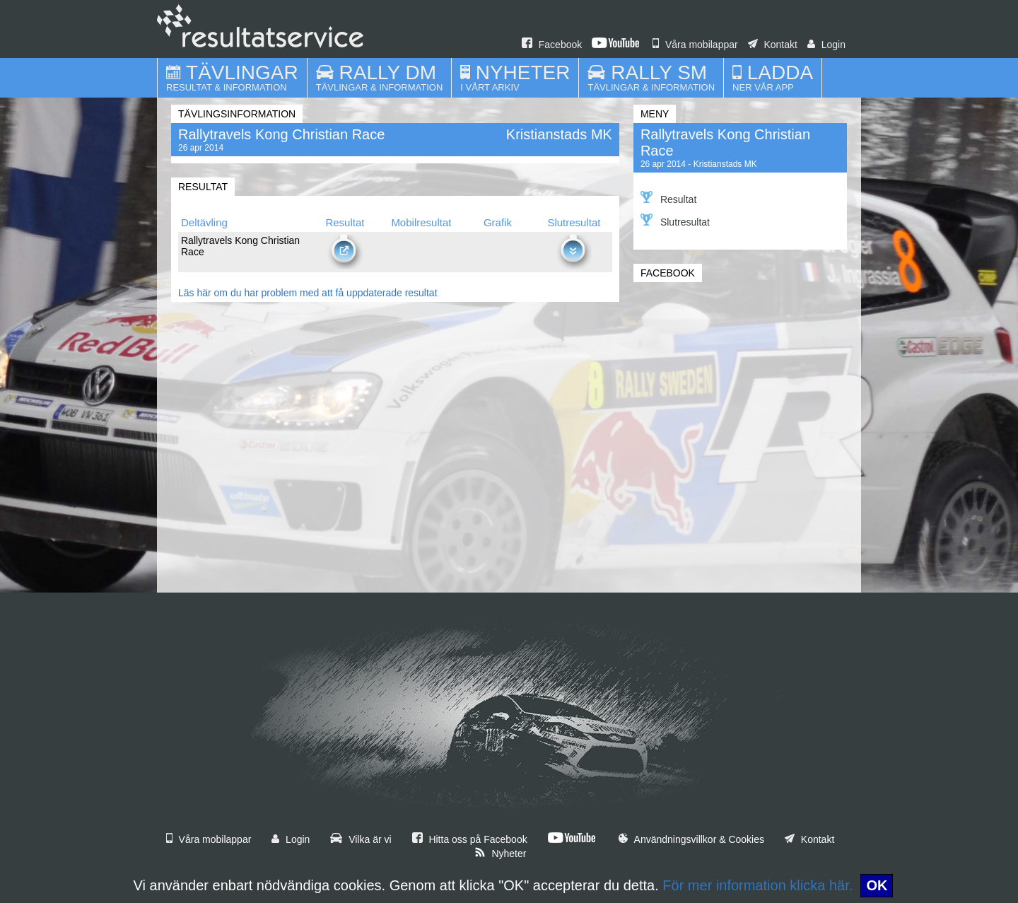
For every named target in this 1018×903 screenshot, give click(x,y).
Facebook (552, 44)
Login (826, 44)
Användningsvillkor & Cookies (691, 839)
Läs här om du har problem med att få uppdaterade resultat (308, 292)
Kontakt (772, 44)
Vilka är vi (360, 839)
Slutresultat (675, 221)
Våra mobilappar (695, 44)
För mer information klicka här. (757, 885)
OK (876, 885)
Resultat (668, 198)
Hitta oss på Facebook (469, 839)
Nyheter (500, 853)
